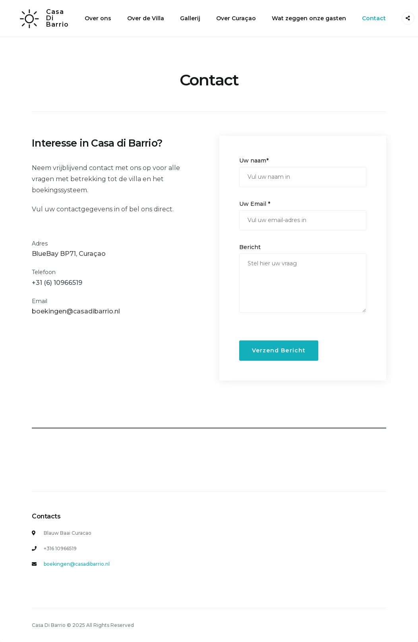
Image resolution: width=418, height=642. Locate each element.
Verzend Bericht (279, 350)
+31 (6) (43, 282)
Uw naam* (254, 160)
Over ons (98, 18)
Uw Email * (254, 203)
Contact (374, 18)
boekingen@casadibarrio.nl (76, 311)
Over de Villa (145, 18)
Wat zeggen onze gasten (309, 18)
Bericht (250, 247)
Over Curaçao (236, 18)
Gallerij (190, 18)
